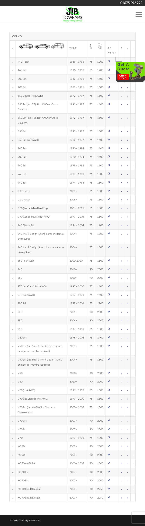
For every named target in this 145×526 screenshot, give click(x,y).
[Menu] (137, 14)
